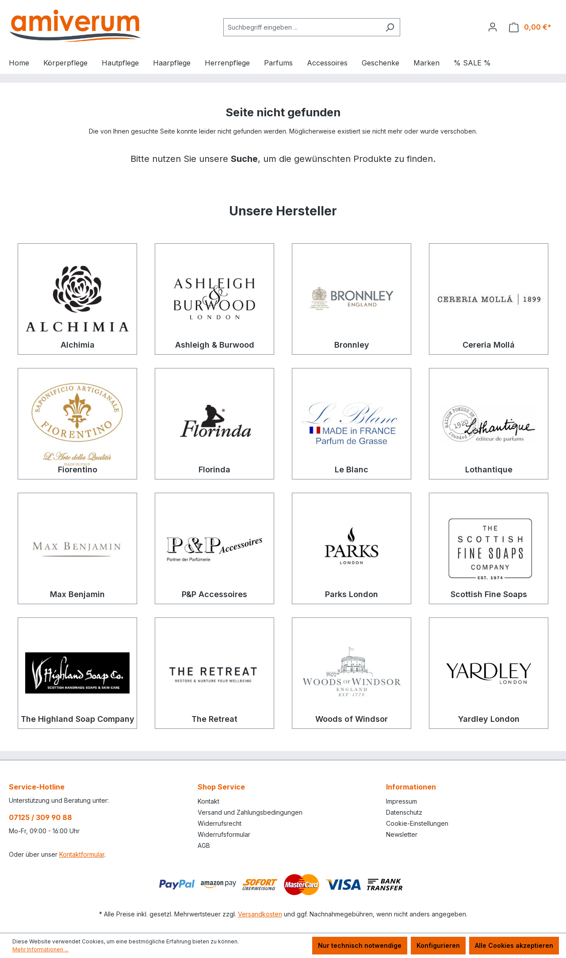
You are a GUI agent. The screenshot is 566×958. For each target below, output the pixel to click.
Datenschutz (404, 812)
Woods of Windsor (351, 719)
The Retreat (214, 719)
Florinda (214, 469)
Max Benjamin (77, 594)
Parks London (351, 594)
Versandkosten (260, 914)
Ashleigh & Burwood (214, 344)
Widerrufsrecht (219, 823)
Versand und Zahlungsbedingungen (250, 812)
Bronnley (351, 344)
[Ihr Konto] (492, 27)
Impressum (401, 801)
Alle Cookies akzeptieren (514, 945)
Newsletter (401, 834)
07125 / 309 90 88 (40, 817)
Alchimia (78, 344)
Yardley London (489, 719)
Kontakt (208, 801)
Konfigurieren (438, 945)
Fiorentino (77, 469)
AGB (204, 845)
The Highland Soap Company (77, 719)
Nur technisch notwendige (360, 945)
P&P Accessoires (214, 594)
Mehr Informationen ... (40, 949)
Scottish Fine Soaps (489, 594)
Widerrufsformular (224, 834)
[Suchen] (389, 27)
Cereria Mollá (489, 344)
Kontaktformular (81, 854)
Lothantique (488, 469)
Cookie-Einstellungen (417, 823)
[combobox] (301, 27)
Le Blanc (351, 469)
